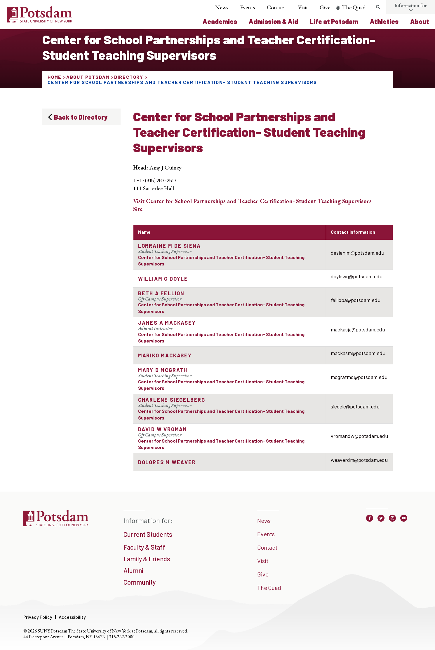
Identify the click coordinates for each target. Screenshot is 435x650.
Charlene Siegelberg (171, 399)
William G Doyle (163, 278)
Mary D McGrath (162, 370)
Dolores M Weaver (167, 462)
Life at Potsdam (334, 21)
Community (139, 582)
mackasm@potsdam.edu (358, 353)
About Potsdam (87, 77)
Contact (276, 7)
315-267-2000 (122, 637)
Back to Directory (80, 117)
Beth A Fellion (161, 293)
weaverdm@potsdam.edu (359, 460)
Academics (220, 21)
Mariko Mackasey (165, 355)
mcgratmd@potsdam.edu (359, 377)
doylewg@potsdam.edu (356, 276)
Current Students (147, 534)
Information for (410, 5)
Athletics (384, 21)
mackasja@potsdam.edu (358, 329)
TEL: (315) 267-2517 (154, 180)
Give (325, 7)
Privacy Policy (37, 617)
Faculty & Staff (144, 547)
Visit (303, 7)
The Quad (354, 7)
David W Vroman (162, 429)
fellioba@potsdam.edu (355, 300)
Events (247, 7)
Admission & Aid (273, 21)
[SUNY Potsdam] (55, 524)
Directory (128, 77)
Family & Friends (146, 558)
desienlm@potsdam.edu (357, 252)
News (221, 7)
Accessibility (72, 617)
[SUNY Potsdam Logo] (39, 20)
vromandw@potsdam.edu (359, 436)
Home (55, 77)
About (419, 21)
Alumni (133, 570)
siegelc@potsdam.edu (355, 406)
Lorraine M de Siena (169, 245)
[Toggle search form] (378, 7)
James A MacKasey (167, 322)
